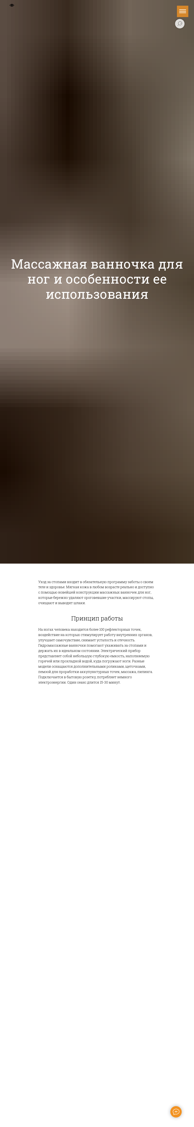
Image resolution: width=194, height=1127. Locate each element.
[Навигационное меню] (182, 11)
